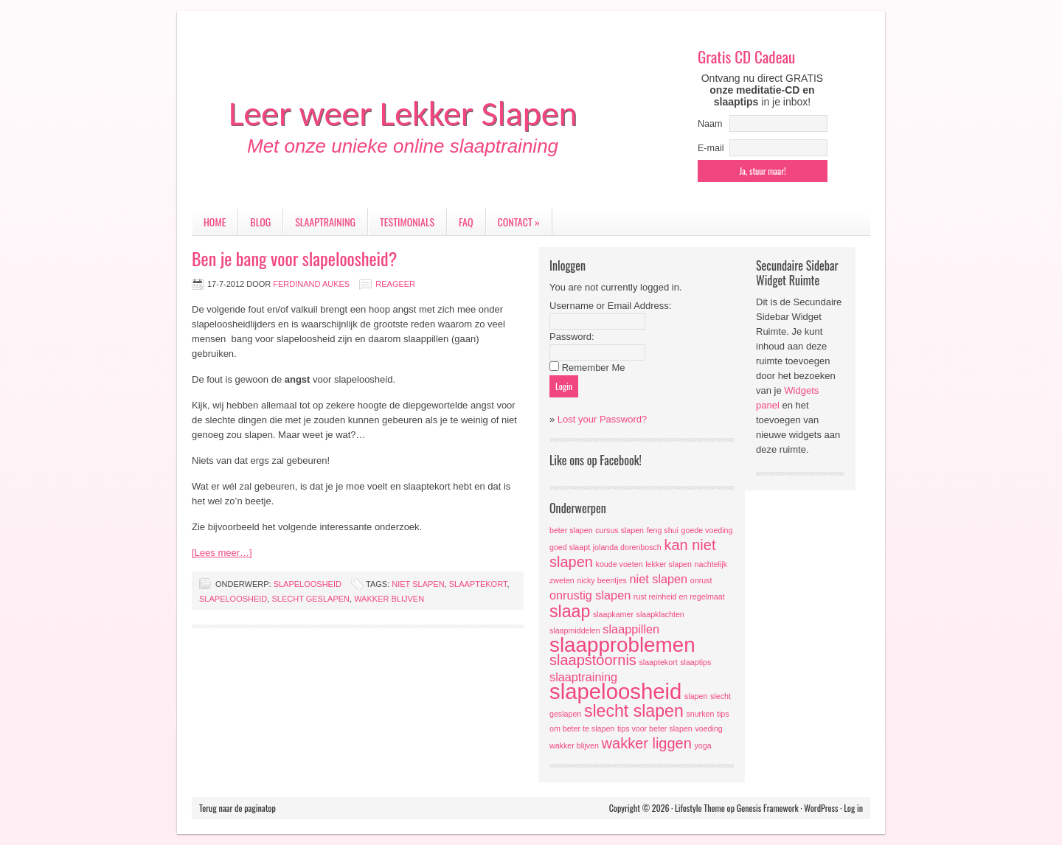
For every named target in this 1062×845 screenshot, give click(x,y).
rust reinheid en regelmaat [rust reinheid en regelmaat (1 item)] (679, 596)
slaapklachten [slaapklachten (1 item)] (660, 614)
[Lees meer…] (222, 552)
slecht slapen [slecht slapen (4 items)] (634, 710)
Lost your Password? (602, 419)
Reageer (395, 283)
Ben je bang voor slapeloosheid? (294, 258)
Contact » (519, 221)
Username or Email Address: (610, 305)
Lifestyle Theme (700, 807)
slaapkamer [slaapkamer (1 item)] (613, 614)
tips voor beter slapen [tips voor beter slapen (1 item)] (655, 728)
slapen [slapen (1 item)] (695, 696)
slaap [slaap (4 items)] (569, 611)
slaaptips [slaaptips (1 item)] (695, 662)
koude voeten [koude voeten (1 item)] (619, 564)
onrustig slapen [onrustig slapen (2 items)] (590, 595)
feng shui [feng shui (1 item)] (662, 530)
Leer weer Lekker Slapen (403, 113)
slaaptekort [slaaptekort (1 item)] (658, 662)
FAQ (466, 221)
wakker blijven (389, 598)
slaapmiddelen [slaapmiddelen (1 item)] (574, 630)
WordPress (821, 807)
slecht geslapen (310, 598)
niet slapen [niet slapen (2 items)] (659, 578)
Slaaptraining (325, 221)
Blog (260, 221)
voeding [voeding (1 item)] (708, 728)
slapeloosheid (307, 584)
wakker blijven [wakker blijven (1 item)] (574, 745)
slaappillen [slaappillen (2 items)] (631, 629)
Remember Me (593, 367)
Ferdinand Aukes (311, 283)
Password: (571, 336)
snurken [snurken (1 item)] (700, 713)
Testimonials (407, 221)
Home (215, 221)
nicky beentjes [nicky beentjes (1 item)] (602, 580)
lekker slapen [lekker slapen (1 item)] (668, 564)
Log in (853, 807)
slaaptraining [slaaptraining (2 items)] (583, 677)
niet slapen (418, 584)
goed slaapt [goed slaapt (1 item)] (569, 547)
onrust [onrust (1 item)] (701, 580)
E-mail (711, 148)
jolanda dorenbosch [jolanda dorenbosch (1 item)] (627, 547)
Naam (710, 124)
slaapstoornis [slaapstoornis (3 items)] (592, 660)
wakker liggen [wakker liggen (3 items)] (647, 743)
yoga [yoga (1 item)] (702, 745)
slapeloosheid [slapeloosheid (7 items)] (615, 691)
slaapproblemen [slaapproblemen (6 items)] (622, 644)
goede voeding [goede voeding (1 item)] (707, 530)
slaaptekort (478, 584)
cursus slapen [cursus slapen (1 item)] (619, 530)
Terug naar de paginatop (237, 807)
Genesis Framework (768, 807)
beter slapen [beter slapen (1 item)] (571, 530)
